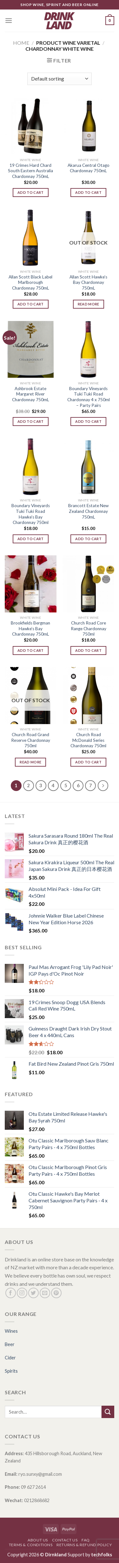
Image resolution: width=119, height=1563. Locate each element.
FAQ (86, 1540)
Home (21, 43)
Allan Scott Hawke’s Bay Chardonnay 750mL (88, 282)
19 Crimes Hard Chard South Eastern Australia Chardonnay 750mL (30, 171)
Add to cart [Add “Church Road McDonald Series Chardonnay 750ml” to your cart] (88, 762)
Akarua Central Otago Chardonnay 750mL (88, 168)
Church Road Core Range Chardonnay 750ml (88, 628)
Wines (11, 1331)
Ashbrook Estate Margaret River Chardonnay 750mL (30, 394)
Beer (10, 1344)
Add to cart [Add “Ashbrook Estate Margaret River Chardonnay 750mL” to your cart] (30, 421)
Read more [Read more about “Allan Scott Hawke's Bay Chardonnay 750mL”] (88, 304)
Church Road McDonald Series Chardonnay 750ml (88, 740)
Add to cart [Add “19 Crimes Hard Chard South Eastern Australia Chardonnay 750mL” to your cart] (30, 192)
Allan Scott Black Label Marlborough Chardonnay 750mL (30, 282)
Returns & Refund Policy (84, 1544)
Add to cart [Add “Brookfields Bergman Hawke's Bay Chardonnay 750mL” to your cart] (30, 650)
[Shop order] (59, 79)
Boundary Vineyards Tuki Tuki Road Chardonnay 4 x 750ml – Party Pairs (88, 397)
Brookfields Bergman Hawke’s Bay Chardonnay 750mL (30, 628)
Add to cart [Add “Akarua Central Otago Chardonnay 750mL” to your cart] (88, 192)
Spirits (11, 1371)
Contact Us (65, 1540)
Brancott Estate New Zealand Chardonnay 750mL (88, 511)
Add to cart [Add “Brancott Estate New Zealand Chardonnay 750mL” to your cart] (88, 539)
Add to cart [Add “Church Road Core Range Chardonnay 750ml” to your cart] (88, 650)
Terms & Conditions (31, 1544)
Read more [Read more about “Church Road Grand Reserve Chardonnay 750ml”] (30, 762)
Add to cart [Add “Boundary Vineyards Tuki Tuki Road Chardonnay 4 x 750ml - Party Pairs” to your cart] (88, 421)
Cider (10, 1357)
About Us (38, 1540)
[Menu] (8, 20)
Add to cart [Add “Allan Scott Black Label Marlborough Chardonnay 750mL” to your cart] (30, 304)
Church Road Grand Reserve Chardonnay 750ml (30, 740)
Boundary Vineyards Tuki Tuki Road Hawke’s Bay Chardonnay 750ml (30, 514)
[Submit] (108, 1412)
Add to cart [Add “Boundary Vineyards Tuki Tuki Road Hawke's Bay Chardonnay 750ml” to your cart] (30, 539)
